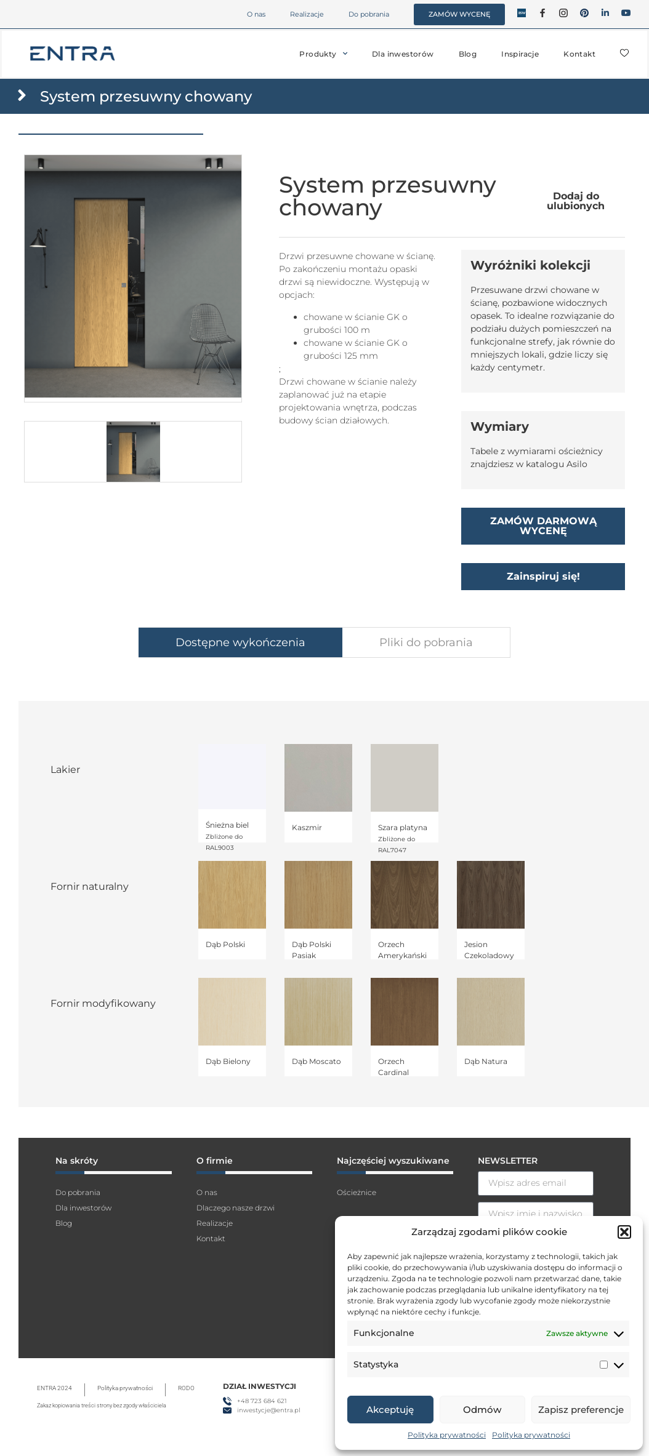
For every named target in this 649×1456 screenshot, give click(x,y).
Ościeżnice (356, 1192)
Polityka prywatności (447, 1434)
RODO (186, 1388)
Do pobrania (369, 14)
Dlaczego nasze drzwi (235, 1207)
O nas (256, 14)
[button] (624, 1232)
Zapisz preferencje (581, 1409)
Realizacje (307, 14)
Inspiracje (520, 53)
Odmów (482, 1409)
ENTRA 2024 (54, 1388)
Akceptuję (390, 1409)
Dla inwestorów (403, 53)
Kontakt (579, 53)
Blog (468, 53)
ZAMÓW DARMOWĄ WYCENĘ (543, 526)
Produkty (323, 53)
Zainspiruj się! (543, 576)
